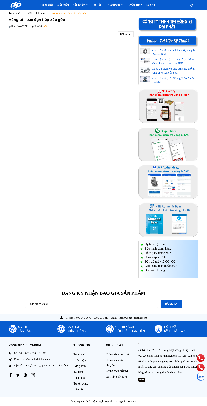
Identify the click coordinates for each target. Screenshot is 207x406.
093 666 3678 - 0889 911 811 (92, 317)
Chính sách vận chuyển (115, 363)
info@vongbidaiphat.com (133, 317)
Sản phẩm (80, 366)
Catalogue (79, 377)
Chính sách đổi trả (117, 370)
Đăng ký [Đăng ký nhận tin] (171, 303)
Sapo (133, 401)
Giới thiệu (80, 360)
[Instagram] (33, 375)
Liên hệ (78, 389)
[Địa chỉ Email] (91, 304)
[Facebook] (10, 375)
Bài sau (125, 34)
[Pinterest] (25, 375)
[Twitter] (18, 375)
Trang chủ (80, 354)
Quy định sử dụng (117, 376)
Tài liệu (78, 371)
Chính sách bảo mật (118, 354)
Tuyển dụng (81, 383)
